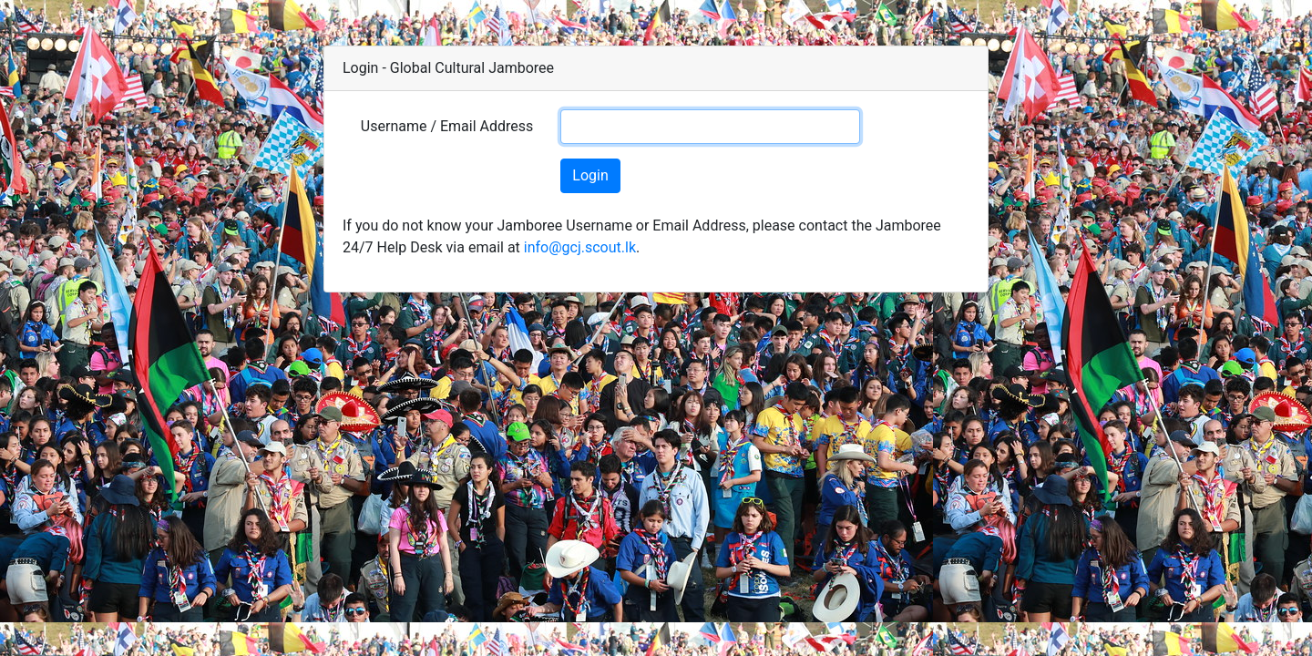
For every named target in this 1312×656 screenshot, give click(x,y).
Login (590, 175)
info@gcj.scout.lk (580, 247)
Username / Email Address (447, 126)
